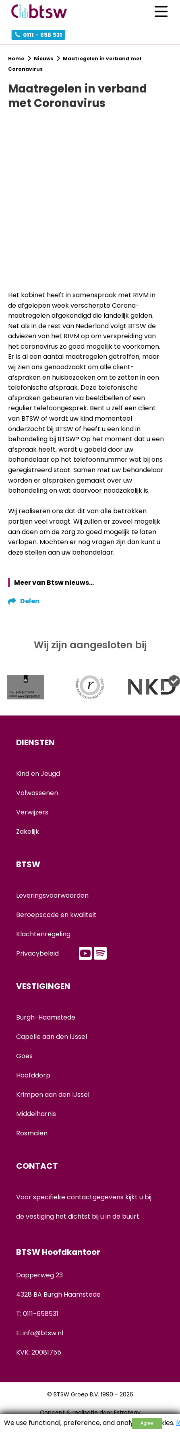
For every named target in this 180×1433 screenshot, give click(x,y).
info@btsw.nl (43, 1333)
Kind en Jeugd (38, 773)
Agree (146, 1423)
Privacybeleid (37, 953)
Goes (24, 1056)
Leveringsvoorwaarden (52, 895)
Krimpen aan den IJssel (52, 1094)
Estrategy (127, 1412)
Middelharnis (36, 1113)
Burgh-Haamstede (45, 1017)
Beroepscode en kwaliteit (56, 914)
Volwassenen (37, 793)
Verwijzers (32, 812)
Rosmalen (32, 1133)
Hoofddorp (33, 1075)
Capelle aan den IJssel (51, 1036)
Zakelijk (27, 831)
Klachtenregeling (43, 934)
